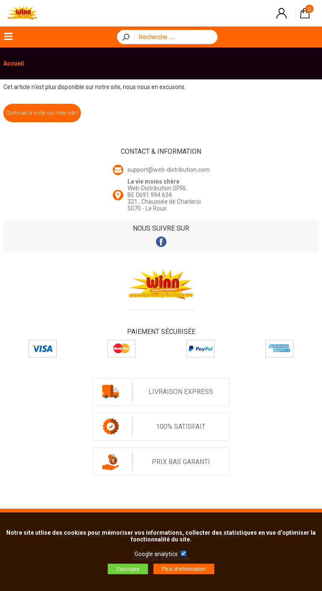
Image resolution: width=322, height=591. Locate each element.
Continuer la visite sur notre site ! (42, 113)
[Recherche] (173, 37)
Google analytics (156, 554)
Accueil (13, 63)
